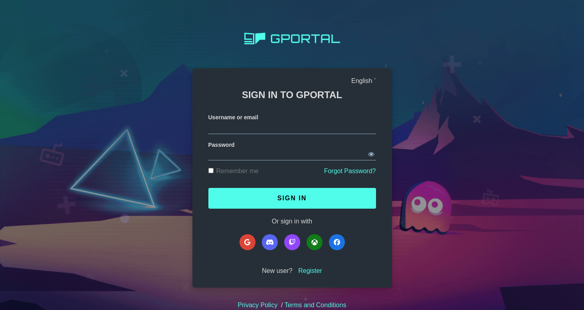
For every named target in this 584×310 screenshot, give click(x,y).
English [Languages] (361, 80)
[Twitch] (292, 242)
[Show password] (371, 153)
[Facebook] (337, 242)
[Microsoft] (315, 242)
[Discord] (270, 242)
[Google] (247, 242)
